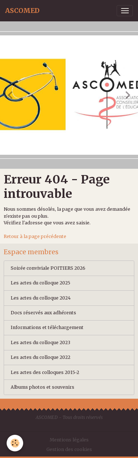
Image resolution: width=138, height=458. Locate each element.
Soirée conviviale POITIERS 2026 (48, 268)
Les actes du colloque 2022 (40, 357)
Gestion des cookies (69, 449)
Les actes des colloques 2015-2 (45, 372)
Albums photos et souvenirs (42, 387)
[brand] (22, 10)
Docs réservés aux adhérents (43, 312)
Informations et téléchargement (47, 327)
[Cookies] (15, 443)
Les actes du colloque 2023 (40, 342)
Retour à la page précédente (35, 236)
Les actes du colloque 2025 (40, 283)
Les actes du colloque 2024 (41, 298)
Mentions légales (69, 440)
